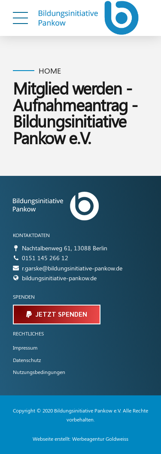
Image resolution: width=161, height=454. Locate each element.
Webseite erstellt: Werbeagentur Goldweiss (80, 438)
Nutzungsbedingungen (39, 371)
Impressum (25, 347)
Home (50, 71)
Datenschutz (27, 359)
